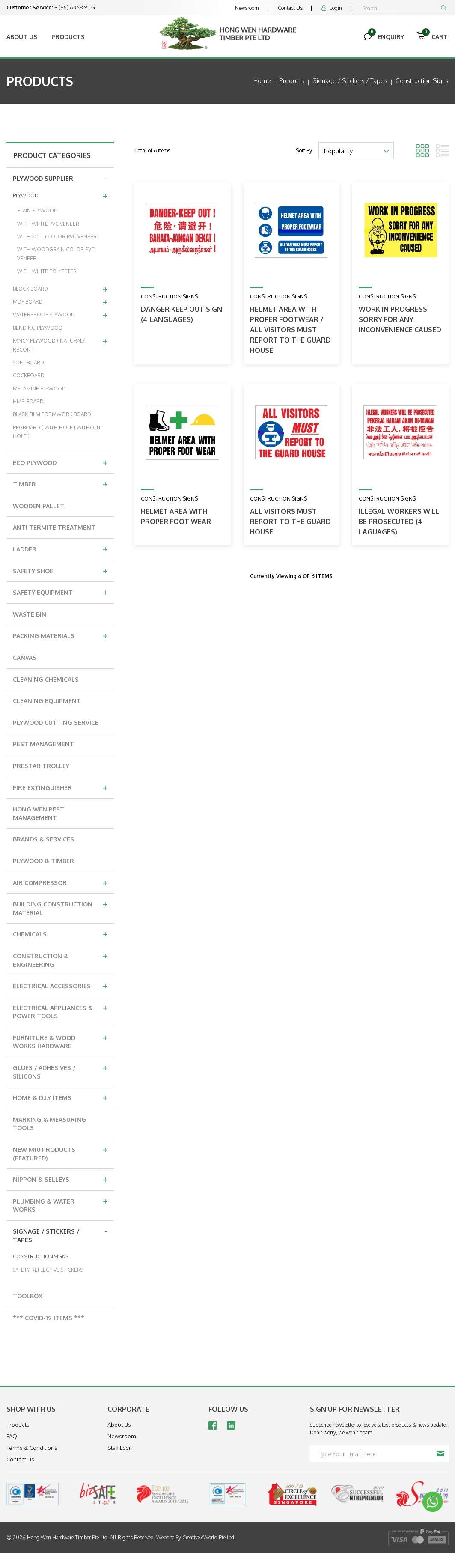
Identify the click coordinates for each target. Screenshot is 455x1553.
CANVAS (24, 657)
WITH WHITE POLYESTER (47, 271)
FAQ (11, 1436)
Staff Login (120, 1447)
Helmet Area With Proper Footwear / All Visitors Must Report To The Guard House (290, 330)
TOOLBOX (27, 1296)
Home (262, 81)
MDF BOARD (60, 301)
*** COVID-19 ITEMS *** (48, 1317)
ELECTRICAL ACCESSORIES (60, 985)
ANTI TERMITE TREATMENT (54, 527)
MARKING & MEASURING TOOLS (49, 1124)
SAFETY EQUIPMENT (60, 591)
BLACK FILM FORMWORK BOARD (52, 414)
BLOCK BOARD (60, 288)
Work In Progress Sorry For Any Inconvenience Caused (400, 319)
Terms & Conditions (31, 1447)
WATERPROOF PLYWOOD (60, 314)
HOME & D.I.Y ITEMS (60, 1097)
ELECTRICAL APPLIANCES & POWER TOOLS (60, 1011)
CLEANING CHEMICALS (46, 679)
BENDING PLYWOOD (37, 328)
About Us (21, 36)
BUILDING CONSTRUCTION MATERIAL (60, 907)
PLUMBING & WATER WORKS (60, 1204)
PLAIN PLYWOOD (37, 210)
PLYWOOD (60, 195)
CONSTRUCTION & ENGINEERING (60, 959)
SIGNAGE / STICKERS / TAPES (60, 1234)
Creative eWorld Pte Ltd (208, 1537)
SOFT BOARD (28, 362)
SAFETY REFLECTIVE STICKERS (48, 1270)
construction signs (422, 81)
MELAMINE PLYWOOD (39, 388)
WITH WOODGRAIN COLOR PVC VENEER (56, 253)
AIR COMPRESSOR (60, 882)
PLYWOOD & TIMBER (43, 860)
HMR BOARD (28, 401)
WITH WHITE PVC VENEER (48, 224)
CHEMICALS (60, 933)
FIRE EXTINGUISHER (60, 787)
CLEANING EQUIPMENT (47, 700)
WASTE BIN (29, 614)
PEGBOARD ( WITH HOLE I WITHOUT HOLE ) (57, 431)
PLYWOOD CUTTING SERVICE (55, 722)
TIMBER (60, 483)
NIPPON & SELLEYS (60, 1178)
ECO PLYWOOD (60, 462)
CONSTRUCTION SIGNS (40, 1256)
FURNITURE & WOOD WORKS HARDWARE (60, 1040)
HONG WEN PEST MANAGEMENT (38, 813)
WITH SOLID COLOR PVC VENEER (57, 236)
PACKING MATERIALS (60, 635)
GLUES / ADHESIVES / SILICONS (60, 1070)
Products (68, 36)
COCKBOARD (29, 375)
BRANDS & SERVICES (43, 839)
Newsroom (247, 8)
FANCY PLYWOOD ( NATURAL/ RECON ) (60, 343)
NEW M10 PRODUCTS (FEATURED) (60, 1152)
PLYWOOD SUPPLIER (60, 177)
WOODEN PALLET (38, 506)
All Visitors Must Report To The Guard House (290, 521)
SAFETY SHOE (60, 570)
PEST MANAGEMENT (43, 744)
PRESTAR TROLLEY (41, 765)
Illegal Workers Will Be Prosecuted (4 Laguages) (399, 521)
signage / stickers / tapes (349, 81)
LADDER (60, 548)
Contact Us (290, 8)
